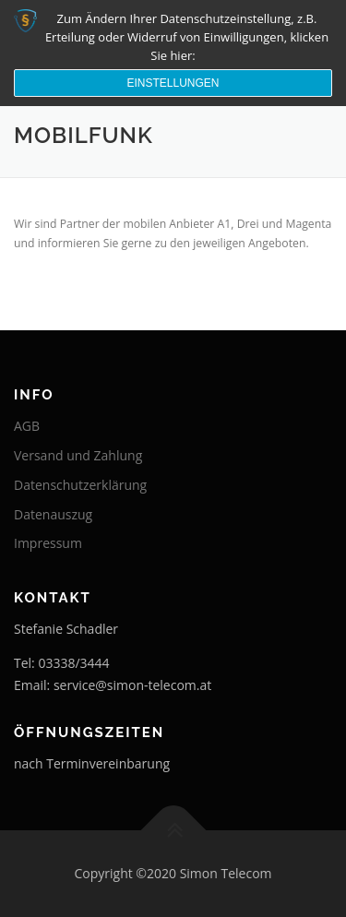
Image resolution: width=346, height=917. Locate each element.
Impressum (48, 543)
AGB (27, 426)
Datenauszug (53, 514)
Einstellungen (172, 83)
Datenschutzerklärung (80, 485)
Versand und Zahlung (78, 455)
